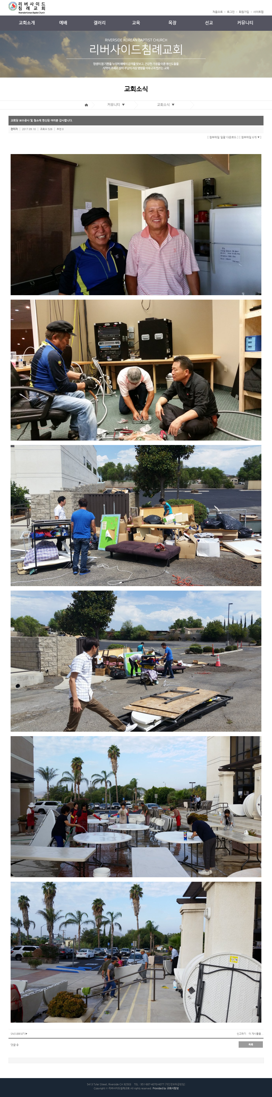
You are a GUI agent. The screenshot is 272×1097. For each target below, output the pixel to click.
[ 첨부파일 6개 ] (250, 137)
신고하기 (241, 1033)
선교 (209, 22)
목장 (172, 22)
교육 (136, 22)
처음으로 (217, 11)
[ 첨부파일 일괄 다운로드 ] (222, 137)
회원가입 (244, 11)
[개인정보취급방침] (175, 1084)
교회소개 (27, 22)
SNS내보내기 (19, 1033)
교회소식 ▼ (166, 105)
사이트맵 (258, 11)
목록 (250, 1044)
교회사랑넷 (172, 1088)
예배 (63, 22)
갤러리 (100, 22)
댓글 (14, 1044)
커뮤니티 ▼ (117, 105)
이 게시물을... (256, 1033)
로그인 (231, 11)
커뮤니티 (245, 22)
